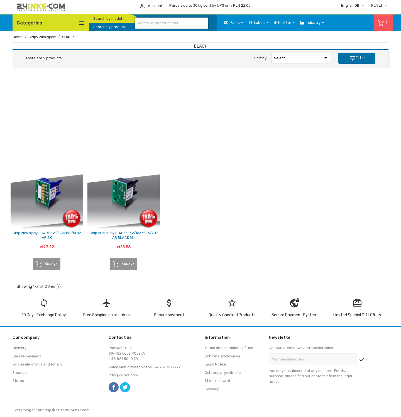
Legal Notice (215, 364)
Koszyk (47, 264)
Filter (357, 58)
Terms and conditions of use (229, 348)
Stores (18, 381)
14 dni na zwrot (217, 381)
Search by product (109, 27)
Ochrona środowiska (222, 356)
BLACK (200, 46)
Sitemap (20, 373)
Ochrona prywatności (223, 373)
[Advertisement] (200, 114)
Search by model (107, 18)
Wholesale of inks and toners (37, 364)
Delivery (19, 348)
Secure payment (27, 356)
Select (301, 58)
